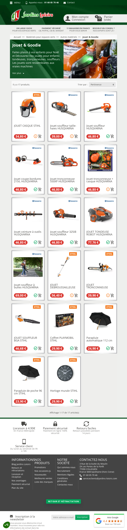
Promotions (40, 449)
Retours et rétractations (18, 451)
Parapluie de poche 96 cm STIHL (28, 392)
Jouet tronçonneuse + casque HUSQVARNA (99, 180)
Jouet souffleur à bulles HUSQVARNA (26, 286)
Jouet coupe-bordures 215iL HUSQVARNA (27, 180)
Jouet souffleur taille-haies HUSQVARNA (63, 127)
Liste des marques (44, 464)
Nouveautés (40, 456)
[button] (6, 525)
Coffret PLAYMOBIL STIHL (62, 339)
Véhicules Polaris (82, 525)
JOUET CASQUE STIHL (27, 125)
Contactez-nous (65, 466)
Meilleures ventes (43, 460)
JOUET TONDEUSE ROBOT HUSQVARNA (99, 233)
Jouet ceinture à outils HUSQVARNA (27, 233)
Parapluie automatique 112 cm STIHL (99, 340)
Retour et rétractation (63, 483)
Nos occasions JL (43, 453)
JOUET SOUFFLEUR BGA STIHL (25, 339)
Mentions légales (65, 456)
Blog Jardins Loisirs (21, 446)
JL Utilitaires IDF (58, 525)
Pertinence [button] (96, 84)
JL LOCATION (93, 522)
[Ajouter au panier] (40, 136)
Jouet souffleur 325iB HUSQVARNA (63, 233)
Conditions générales (62, 462)
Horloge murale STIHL (63, 390)
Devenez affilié (19, 525)
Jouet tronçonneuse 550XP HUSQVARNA (62, 180)
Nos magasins (57, 522)
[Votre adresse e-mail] (63, 499)
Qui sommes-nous (66, 449)
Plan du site (17, 470)
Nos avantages (19, 462)
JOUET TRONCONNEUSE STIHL (97, 287)
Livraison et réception (17, 457)
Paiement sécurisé (21, 466)
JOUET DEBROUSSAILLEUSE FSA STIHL (62, 287)
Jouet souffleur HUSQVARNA (95, 127)
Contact (69, 2)
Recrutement (63, 453)
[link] (99, 500)
